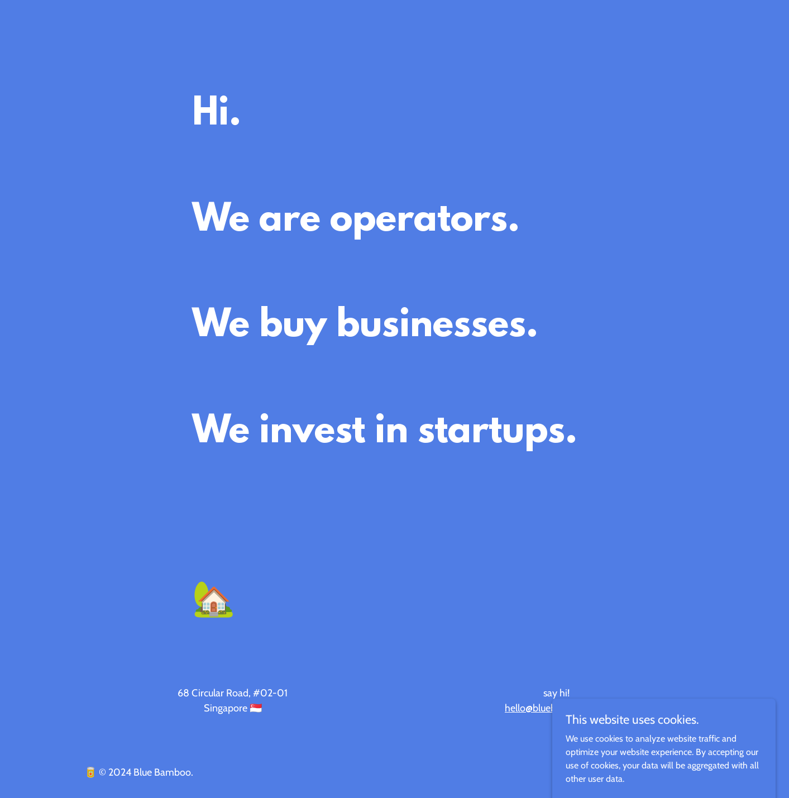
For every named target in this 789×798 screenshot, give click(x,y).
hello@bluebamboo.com (556, 708)
